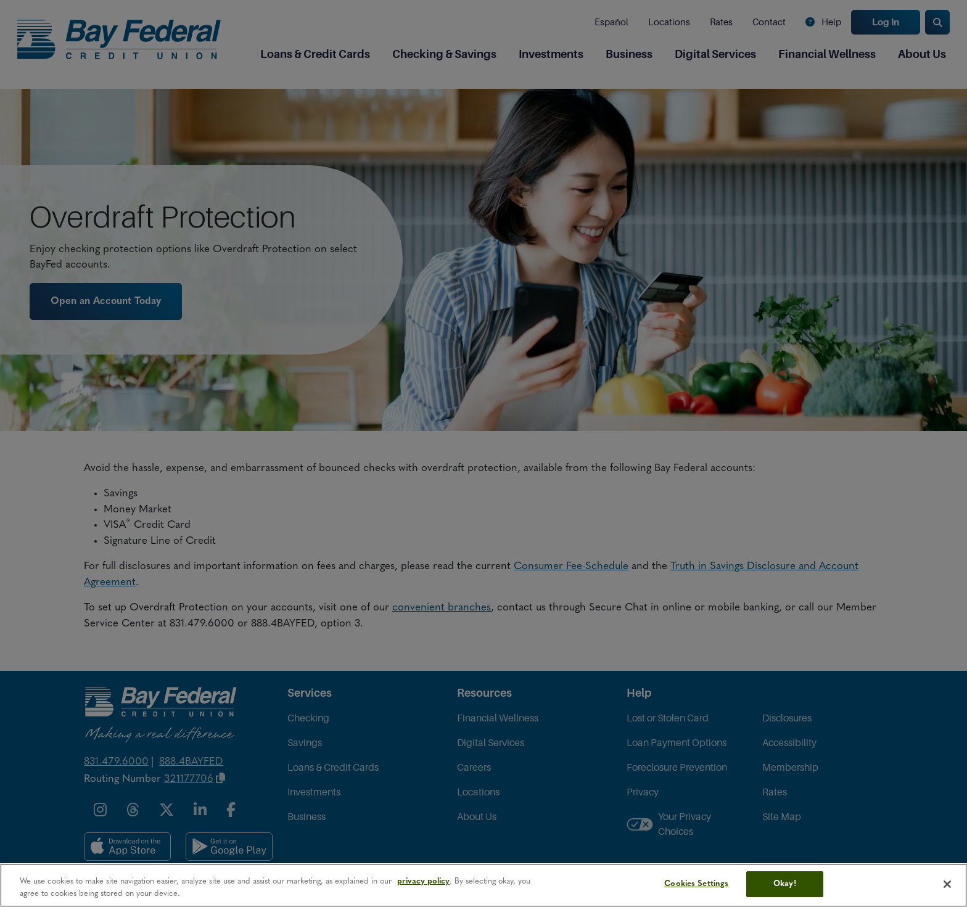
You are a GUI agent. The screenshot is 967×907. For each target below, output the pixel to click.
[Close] (947, 884)
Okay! (784, 884)
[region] (483, 885)
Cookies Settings (696, 884)
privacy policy (423, 881)
